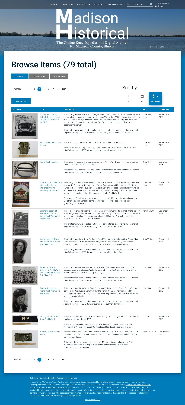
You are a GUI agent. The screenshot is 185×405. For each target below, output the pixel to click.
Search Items (59, 76)
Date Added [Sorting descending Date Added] (155, 97)
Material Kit (43, 378)
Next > (65, 89)
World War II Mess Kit (49, 162)
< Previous (16, 89)
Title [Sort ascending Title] (129, 97)
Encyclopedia (83, 4)
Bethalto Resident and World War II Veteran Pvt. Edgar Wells (50, 291)
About (53, 4)
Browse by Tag (39, 76)
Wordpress (62, 378)
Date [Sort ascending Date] (142, 97)
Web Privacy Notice (92, 400)
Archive (98, 4)
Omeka (74, 378)
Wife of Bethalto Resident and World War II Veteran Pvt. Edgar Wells (50, 241)
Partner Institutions (114, 4)
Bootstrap (52, 378)
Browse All (20, 76)
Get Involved (67, 4)
